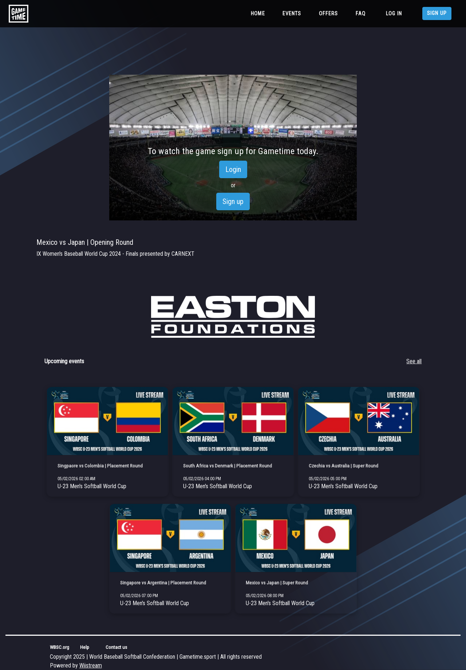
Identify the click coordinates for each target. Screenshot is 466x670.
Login (233, 169)
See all (414, 361)
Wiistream (90, 665)
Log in (394, 14)
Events (292, 14)
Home (259, 13)
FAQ (361, 14)
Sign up (437, 13)
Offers (328, 14)
